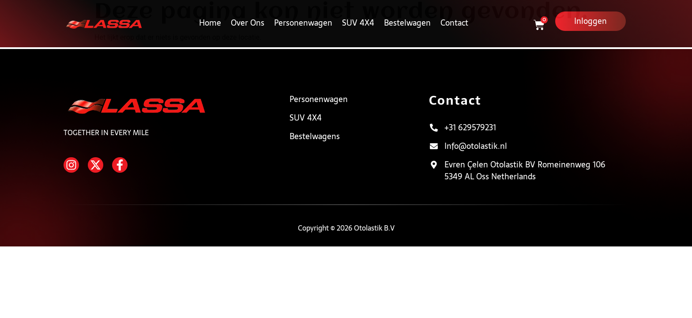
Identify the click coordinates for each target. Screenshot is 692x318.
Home (210, 17)
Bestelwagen (407, 17)
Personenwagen (303, 17)
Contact (454, 17)
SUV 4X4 (358, 17)
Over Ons (247, 17)
